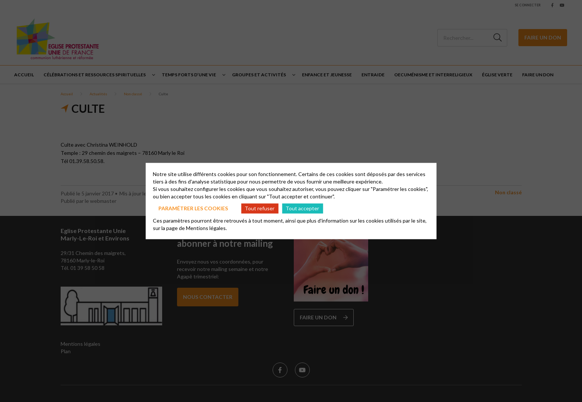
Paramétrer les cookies (193, 208)
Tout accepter (302, 208)
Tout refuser (259, 208)
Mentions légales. (206, 227)
